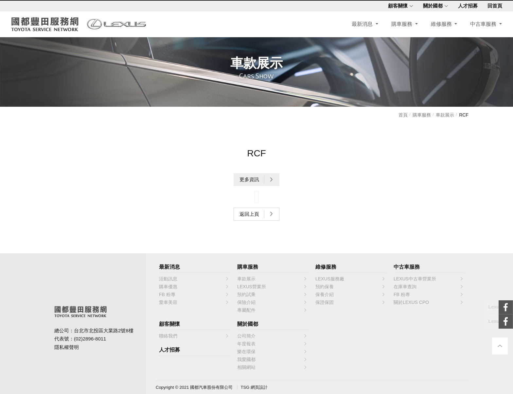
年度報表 (272, 344)
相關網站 (272, 367)
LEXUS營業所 (272, 287)
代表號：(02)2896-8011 (80, 338)
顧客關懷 (398, 5)
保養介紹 (350, 294)
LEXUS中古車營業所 (429, 279)
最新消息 (361, 25)
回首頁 (492, 5)
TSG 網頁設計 (254, 387)
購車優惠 (194, 287)
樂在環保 (272, 352)
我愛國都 (272, 359)
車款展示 (445, 115)
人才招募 (465, 5)
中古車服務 (482, 25)
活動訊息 (194, 279)
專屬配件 (272, 310)
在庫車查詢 (429, 287)
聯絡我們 (194, 336)
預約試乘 (272, 294)
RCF (464, 115)
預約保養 (350, 287)
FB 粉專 (194, 294)
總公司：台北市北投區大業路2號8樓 (93, 330)
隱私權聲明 (66, 347)
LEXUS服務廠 (350, 279)
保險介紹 (272, 302)
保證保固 (350, 302)
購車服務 (400, 25)
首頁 (403, 115)
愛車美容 (194, 302)
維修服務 (440, 25)
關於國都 (433, 5)
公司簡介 (272, 336)
